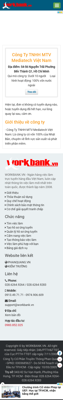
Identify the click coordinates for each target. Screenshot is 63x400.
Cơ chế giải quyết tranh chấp (24, 209)
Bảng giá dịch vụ (16, 248)
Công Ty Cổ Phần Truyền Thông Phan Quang (31, 359)
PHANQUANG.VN (19, 262)
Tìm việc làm (14, 223)
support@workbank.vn (19, 305)
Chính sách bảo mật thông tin (24, 205)
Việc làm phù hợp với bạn (21, 244)
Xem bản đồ (12, 315)
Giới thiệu (12, 192)
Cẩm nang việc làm (18, 235)
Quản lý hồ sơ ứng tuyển (21, 231)
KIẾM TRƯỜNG (17, 266)
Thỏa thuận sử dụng (18, 197)
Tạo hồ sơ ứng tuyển (19, 227)
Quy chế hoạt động (18, 201)
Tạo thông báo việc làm (20, 239)
